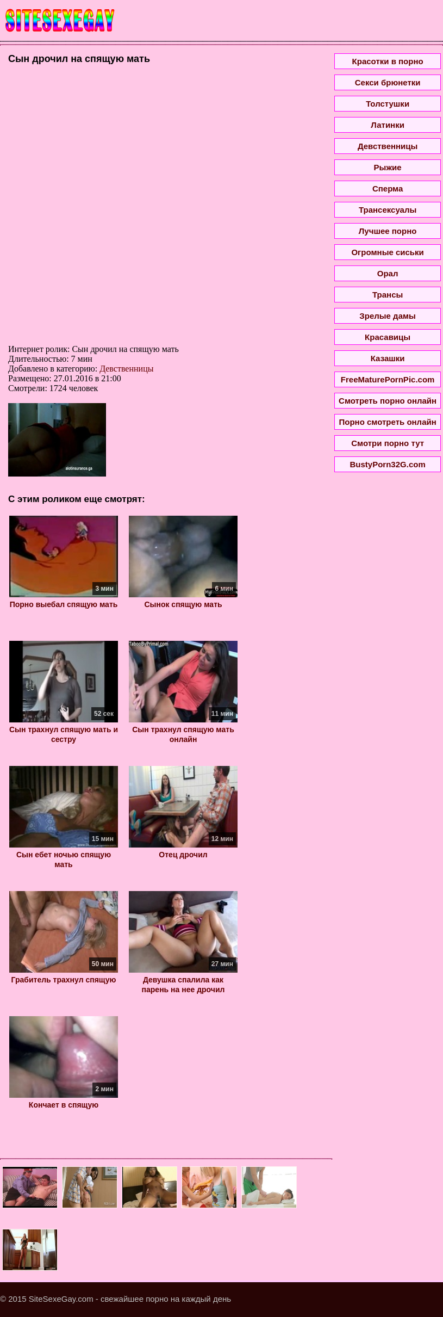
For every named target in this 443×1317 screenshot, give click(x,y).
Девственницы (126, 368)
